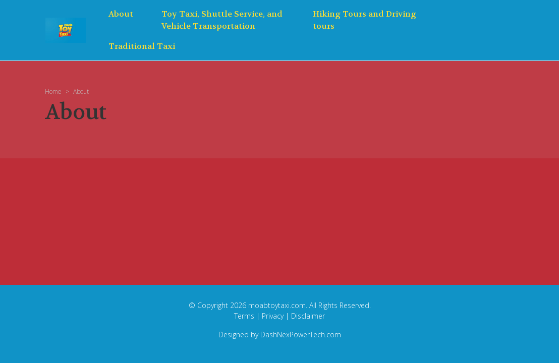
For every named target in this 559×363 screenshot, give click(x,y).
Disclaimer (308, 316)
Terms (244, 316)
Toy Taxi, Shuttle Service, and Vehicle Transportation (222, 20)
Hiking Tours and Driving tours (364, 20)
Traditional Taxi (141, 46)
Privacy (273, 316)
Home (53, 91)
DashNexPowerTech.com (300, 334)
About (120, 14)
